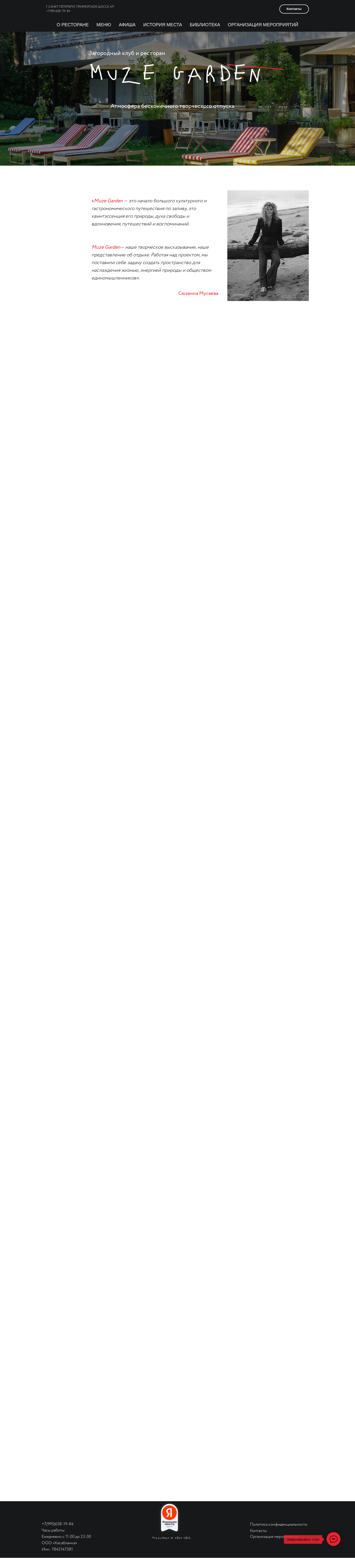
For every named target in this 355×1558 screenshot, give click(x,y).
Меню (103, 24)
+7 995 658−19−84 (58, 11)
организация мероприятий (263, 24)
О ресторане (73, 24)
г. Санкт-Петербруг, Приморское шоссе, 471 (80, 6)
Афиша (127, 24)
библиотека (205, 24)
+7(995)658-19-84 (58, 1524)
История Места (162, 24)
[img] (54, 1512)
